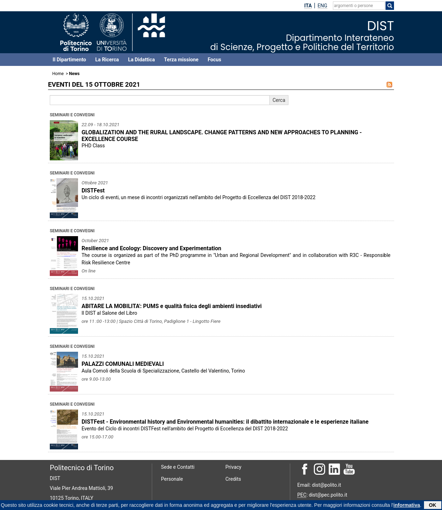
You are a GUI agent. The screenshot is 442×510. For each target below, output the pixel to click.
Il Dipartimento (69, 59)
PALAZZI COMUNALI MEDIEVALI (123, 364)
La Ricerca (107, 59)
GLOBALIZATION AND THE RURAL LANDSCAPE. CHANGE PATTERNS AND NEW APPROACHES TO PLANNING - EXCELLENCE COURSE (222, 135)
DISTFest (93, 190)
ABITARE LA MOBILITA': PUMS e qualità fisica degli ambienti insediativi (172, 306)
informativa (406, 505)
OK (432, 505)
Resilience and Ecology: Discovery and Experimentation (151, 248)
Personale (172, 479)
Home (58, 73)
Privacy (233, 467)
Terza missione (181, 59)
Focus (214, 59)
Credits (233, 479)
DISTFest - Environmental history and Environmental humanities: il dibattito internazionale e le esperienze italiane (225, 421)
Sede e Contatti (178, 467)
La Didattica (141, 59)
